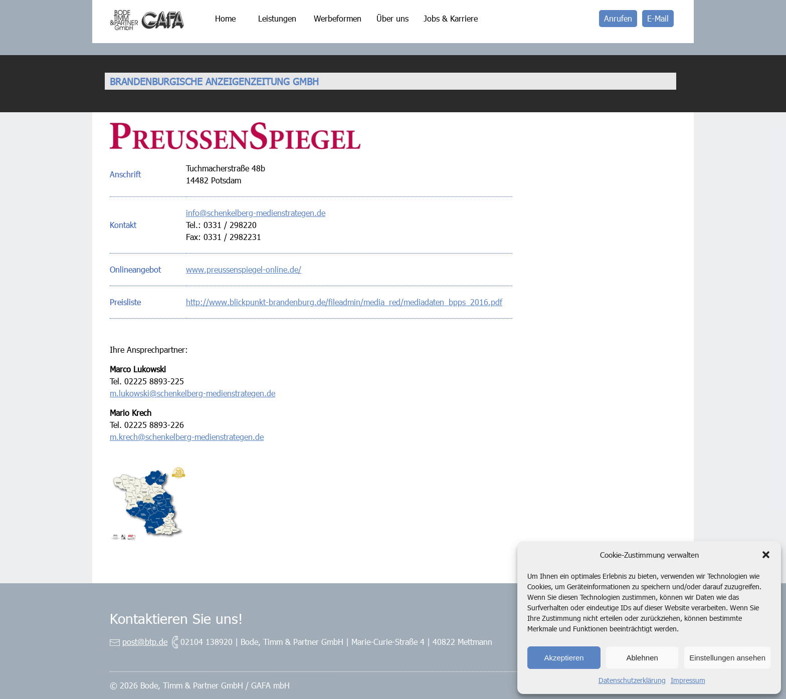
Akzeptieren (563, 657)
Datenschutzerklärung (632, 680)
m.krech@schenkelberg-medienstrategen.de (187, 436)
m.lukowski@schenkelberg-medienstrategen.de (192, 393)
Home (225, 18)
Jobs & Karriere (451, 18)
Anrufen (618, 18)
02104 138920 (206, 641)
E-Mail (658, 18)
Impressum (688, 680)
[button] (766, 555)
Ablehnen (642, 657)
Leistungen (277, 18)
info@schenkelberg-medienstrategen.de (255, 212)
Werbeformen (337, 18)
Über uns (392, 18)
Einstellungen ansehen (727, 657)
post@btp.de (144, 641)
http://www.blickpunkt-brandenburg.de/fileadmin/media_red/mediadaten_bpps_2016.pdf (344, 302)
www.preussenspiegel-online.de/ (243, 269)
